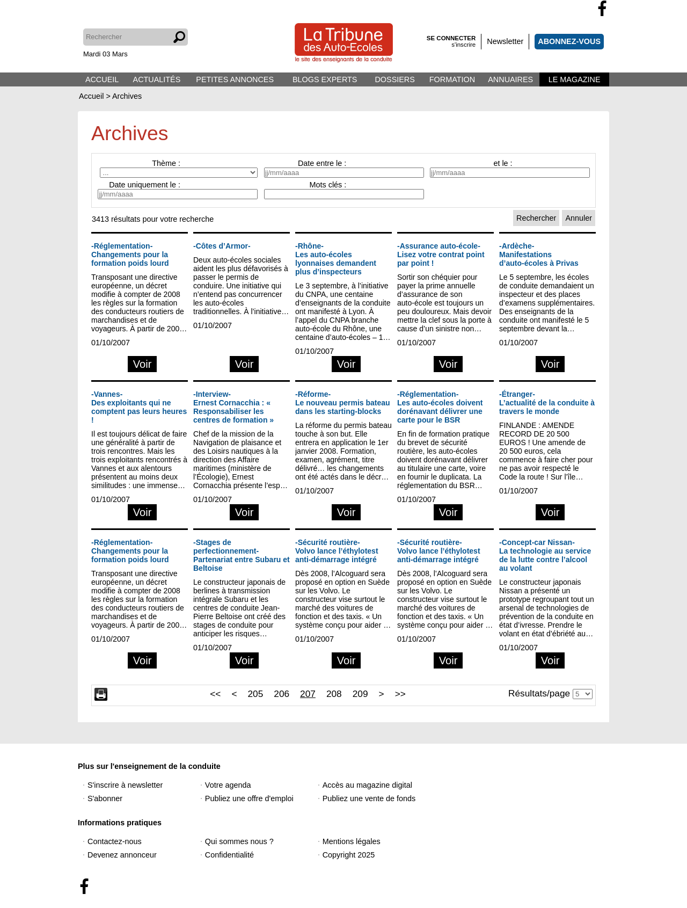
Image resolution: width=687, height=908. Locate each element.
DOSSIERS (394, 79)
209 (360, 693)
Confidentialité (229, 855)
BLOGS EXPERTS (325, 79)
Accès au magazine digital (367, 785)
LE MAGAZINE (575, 79)
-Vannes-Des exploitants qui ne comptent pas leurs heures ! (139, 407)
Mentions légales (352, 841)
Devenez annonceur (122, 855)
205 (255, 693)
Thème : (166, 163)
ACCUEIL (102, 79)
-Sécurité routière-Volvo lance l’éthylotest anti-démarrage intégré (336, 551)
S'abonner (104, 798)
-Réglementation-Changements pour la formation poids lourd (130, 254)
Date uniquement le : (144, 184)
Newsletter (505, 41)
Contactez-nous (114, 841)
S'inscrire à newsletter (125, 785)
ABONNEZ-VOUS (569, 41)
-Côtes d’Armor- (222, 246)
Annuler (578, 218)
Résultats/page (539, 693)
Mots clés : (328, 184)
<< (215, 693)
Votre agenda (228, 785)
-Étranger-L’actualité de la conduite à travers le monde (547, 403)
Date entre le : (322, 163)
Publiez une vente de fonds (369, 798)
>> (400, 693)
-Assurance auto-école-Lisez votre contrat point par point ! (441, 254)
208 (334, 693)
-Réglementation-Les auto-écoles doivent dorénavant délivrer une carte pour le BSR (440, 407)
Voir (142, 364)
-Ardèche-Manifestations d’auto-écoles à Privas (539, 254)
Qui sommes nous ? (239, 841)
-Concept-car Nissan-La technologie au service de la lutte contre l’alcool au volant (545, 555)
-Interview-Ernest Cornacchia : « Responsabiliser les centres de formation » (233, 407)
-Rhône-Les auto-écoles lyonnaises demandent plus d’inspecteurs (335, 259)
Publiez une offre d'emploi (249, 798)
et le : (502, 163)
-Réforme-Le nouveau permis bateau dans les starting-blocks (342, 403)
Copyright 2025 (349, 855)
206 (281, 693)
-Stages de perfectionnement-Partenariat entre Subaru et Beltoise (241, 555)
